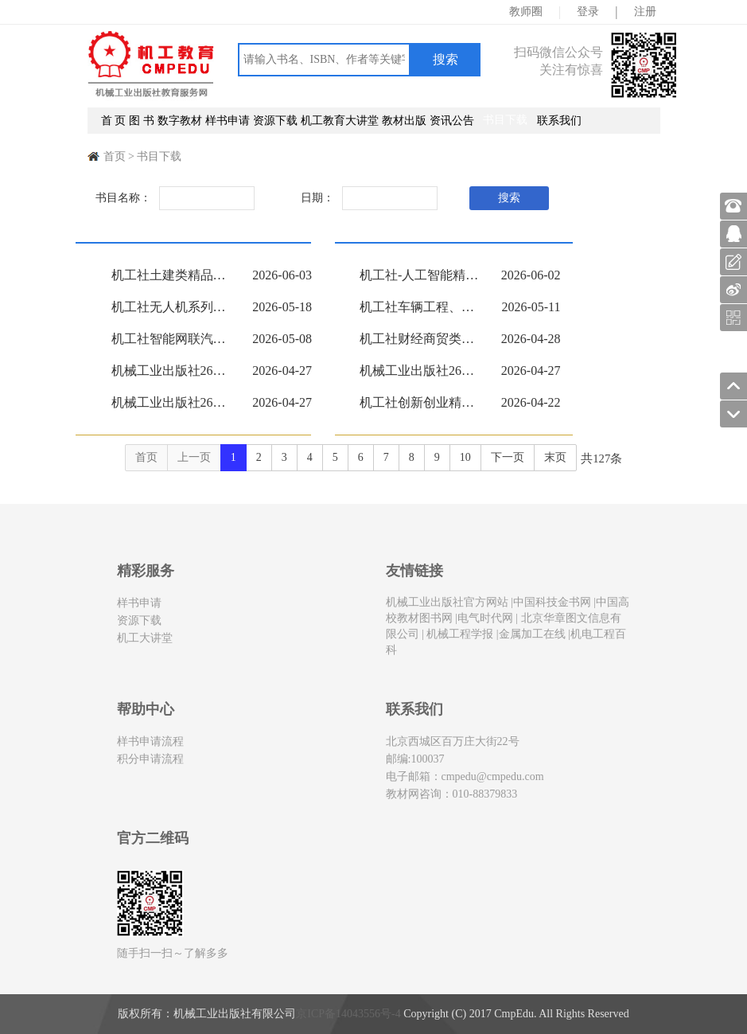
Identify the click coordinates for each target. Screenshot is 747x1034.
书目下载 (505, 120)
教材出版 (404, 121)
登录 (588, 12)
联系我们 (559, 121)
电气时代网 (485, 618)
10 (465, 457)
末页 (555, 457)
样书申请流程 (150, 741)
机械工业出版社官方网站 (447, 602)
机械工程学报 (459, 634)
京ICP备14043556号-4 (348, 1014)
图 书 (141, 121)
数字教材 (180, 121)
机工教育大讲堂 (340, 121)
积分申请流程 (150, 759)
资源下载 (275, 121)
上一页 (194, 457)
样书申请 (227, 121)
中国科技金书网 (552, 602)
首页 (114, 156)
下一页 (507, 457)
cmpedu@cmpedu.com (493, 776)
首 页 (113, 121)
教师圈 (526, 12)
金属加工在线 (532, 634)
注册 (645, 12)
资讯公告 (452, 121)
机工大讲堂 (145, 638)
